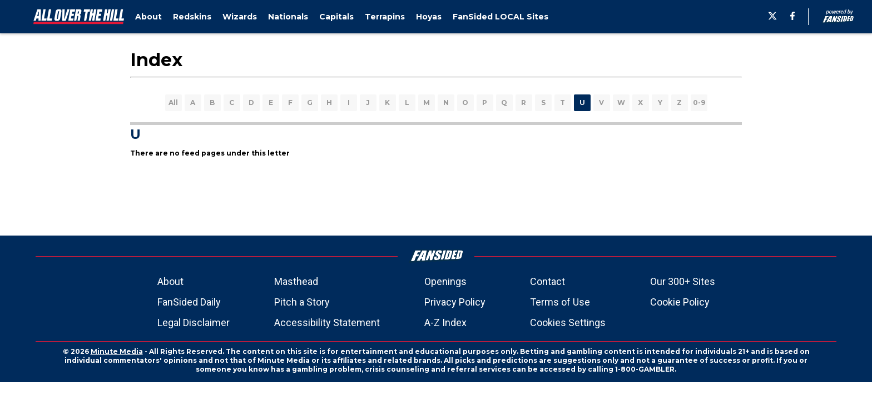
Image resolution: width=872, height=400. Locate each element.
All (173, 102)
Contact (547, 281)
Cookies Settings (568, 322)
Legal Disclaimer (193, 322)
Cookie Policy (680, 302)
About (170, 281)
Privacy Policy (454, 302)
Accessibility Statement (327, 322)
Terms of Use (560, 302)
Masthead (296, 281)
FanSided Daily (189, 302)
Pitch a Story (302, 302)
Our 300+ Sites (682, 281)
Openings (445, 281)
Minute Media (117, 351)
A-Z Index (445, 322)
